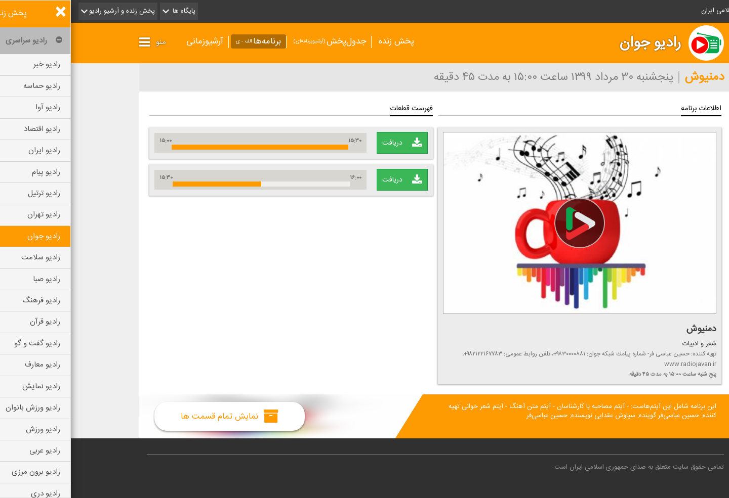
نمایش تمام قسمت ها (159, 416)
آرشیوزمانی (133, 41)
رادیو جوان (579, 43)
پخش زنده (325, 41)
